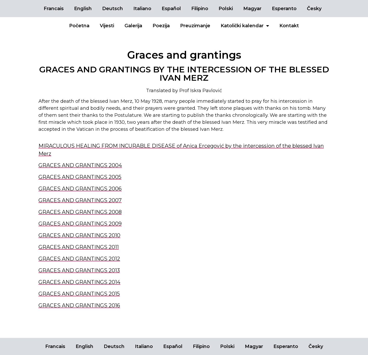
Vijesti (107, 26)
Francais (54, 8)
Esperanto (284, 8)
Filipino (199, 8)
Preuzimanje (195, 26)
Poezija (161, 26)
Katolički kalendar (245, 26)
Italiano (142, 8)
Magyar (252, 8)
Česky (314, 8)
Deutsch (112, 8)
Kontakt (289, 26)
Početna (79, 26)
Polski (226, 8)
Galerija (133, 26)
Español (171, 8)
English (83, 8)
